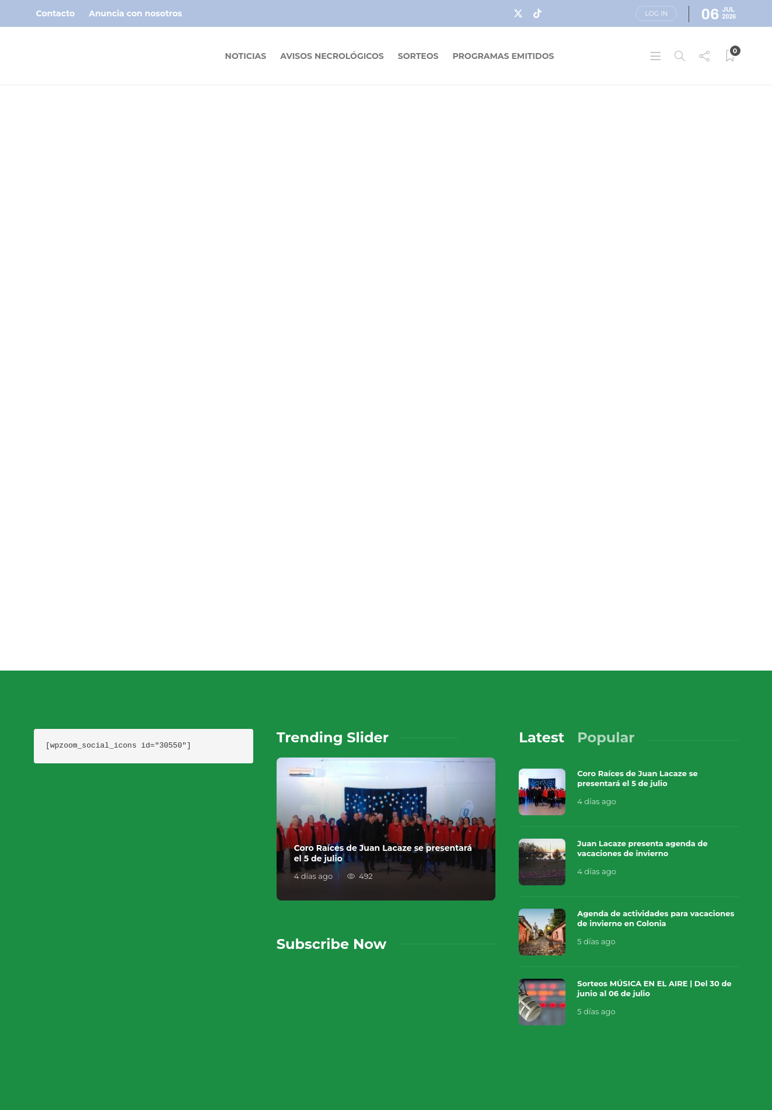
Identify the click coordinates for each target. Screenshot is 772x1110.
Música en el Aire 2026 (609, 1033)
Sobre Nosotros (492, 1051)
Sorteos (418, 56)
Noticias (246, 56)
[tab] (541, 640)
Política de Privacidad (508, 1075)
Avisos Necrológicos (332, 56)
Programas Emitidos (503, 56)
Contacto (55, 13)
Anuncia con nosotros (135, 13)
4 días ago (313, 779)
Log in (656, 13)
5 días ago (596, 844)
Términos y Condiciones (667, 1051)
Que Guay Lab (713, 1033)
